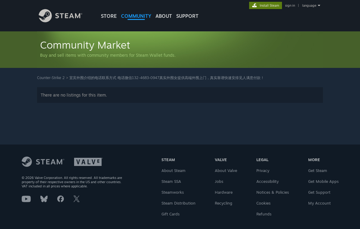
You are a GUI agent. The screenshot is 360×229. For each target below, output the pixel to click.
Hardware (224, 192)
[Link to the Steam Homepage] (65, 20)
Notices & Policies (272, 192)
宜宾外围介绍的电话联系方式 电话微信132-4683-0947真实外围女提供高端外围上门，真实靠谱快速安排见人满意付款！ (166, 77)
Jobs (219, 181)
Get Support (319, 192)
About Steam (173, 170)
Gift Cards (170, 214)
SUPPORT (187, 16)
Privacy (262, 170)
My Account (319, 203)
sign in (290, 5)
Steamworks (172, 192)
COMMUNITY (136, 16)
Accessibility (267, 181)
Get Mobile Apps (323, 181)
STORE (109, 16)
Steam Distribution (178, 203)
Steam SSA (171, 181)
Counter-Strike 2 (51, 77)
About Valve (226, 170)
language (309, 5)
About (163, 16)
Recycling (223, 203)
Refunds (263, 214)
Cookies (263, 203)
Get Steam (317, 170)
